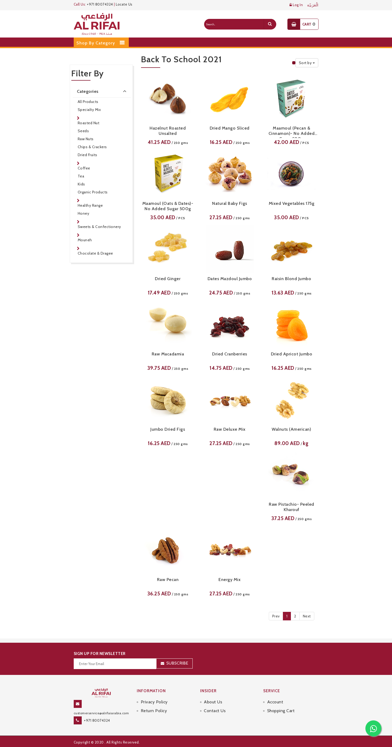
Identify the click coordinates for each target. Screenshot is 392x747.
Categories (103, 91)
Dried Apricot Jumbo (291, 353)
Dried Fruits (87, 154)
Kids (81, 184)
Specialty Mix (89, 109)
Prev (276, 616)
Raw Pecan (168, 579)
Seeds (83, 130)
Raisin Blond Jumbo (291, 278)
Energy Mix (229, 579)
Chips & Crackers (92, 146)
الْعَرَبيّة (313, 5)
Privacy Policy (154, 701)
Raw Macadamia (168, 353)
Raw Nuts (86, 138)
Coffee (84, 168)
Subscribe (177, 663)
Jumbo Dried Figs (167, 429)
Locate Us (124, 4)
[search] (270, 24)
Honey (83, 213)
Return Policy (154, 710)
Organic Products (93, 192)
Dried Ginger (167, 278)
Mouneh (85, 240)
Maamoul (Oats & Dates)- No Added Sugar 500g (167, 206)
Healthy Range (90, 205)
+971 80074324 (100, 4)
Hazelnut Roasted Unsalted (168, 131)
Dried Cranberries (229, 353)
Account (275, 701)
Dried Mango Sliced (230, 128)
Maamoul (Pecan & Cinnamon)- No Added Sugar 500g (292, 132)
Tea (81, 176)
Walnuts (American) (291, 429)
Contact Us (215, 710)
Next (307, 616)
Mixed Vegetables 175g (292, 203)
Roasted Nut (89, 123)
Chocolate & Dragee (95, 253)
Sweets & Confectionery (99, 226)
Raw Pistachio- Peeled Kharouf (291, 507)
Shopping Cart (281, 710)
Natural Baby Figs (229, 203)
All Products (88, 101)
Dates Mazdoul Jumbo (230, 278)
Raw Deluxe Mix (230, 429)
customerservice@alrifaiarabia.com (101, 713)
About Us (213, 701)
